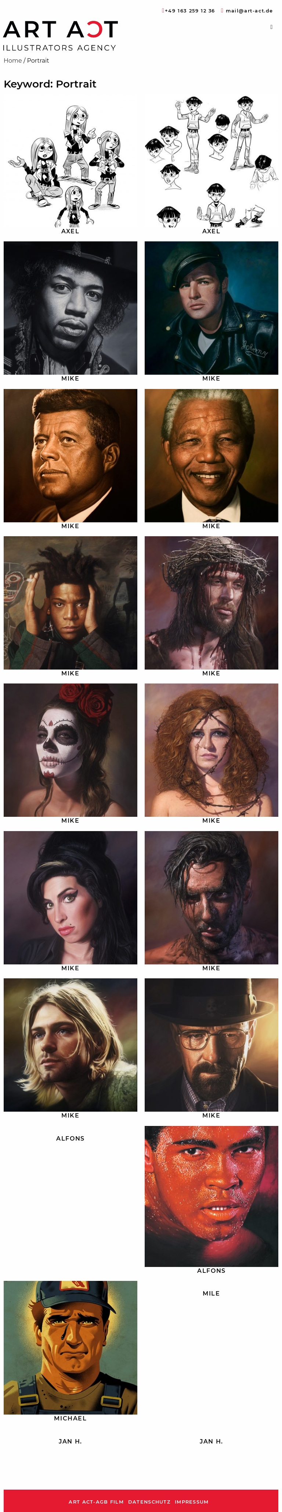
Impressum (192, 1502)
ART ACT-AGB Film (96, 1502)
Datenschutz (149, 1502)
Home (13, 60)
